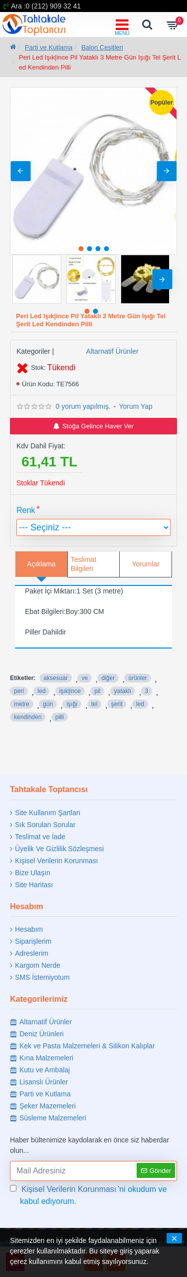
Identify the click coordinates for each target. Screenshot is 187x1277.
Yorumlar (146, 564)
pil (97, 691)
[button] (167, 171)
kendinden (27, 717)
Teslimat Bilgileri (83, 563)
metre (21, 704)
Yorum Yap (135, 406)
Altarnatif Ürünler (112, 351)
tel (94, 704)
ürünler (137, 678)
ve (84, 678)
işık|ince (70, 691)
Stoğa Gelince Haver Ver (93, 426)
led (41, 691)
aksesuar (55, 678)
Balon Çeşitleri (102, 47)
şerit (117, 704)
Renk (25, 510)
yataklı (123, 691)
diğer (108, 678)
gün (48, 704)
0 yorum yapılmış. (82, 406)
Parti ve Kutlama (48, 47)
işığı (71, 704)
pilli (59, 717)
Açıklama (41, 564)
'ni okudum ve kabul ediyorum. (88, 1194)
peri (19, 691)
